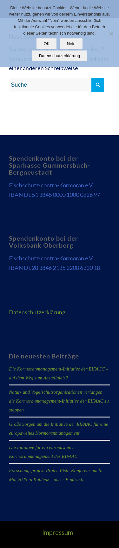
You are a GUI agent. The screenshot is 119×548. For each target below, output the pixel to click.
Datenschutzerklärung (37, 312)
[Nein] (111, 33)
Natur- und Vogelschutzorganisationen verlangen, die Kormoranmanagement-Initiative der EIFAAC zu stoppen (59, 401)
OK (46, 43)
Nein (71, 43)
